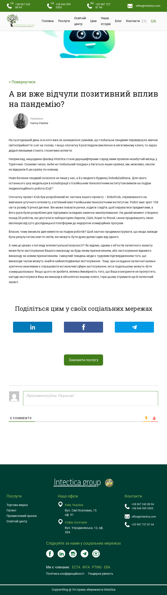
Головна (48, 21)
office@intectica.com (148, 5)
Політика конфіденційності (65, 573)
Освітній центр (80, 21)
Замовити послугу (84, 360)
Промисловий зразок (22, 516)
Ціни (93, 21)
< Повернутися (22, 82)
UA (153, 21)
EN (144, 21)
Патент (12, 510)
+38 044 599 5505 (61, 5)
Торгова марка (17, 505)
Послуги (64, 21)
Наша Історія (106, 21)
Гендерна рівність (100, 573)
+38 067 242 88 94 (20, 5)
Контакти (133, 21)
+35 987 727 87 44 (100, 5)
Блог (118, 21)
